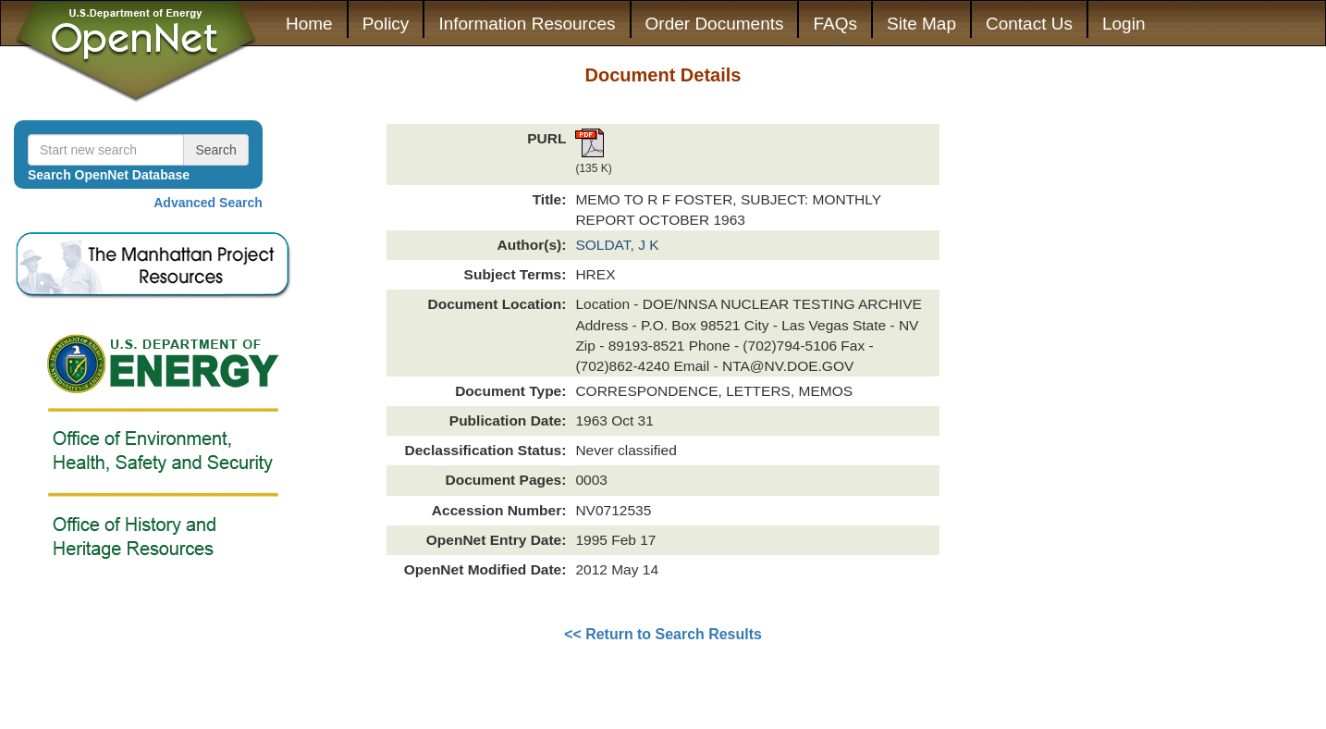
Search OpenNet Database (109, 174)
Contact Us (1029, 23)
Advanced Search (208, 202)
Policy (386, 23)
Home (309, 23)
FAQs (835, 23)
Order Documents (714, 23)
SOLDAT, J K (616, 245)
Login (1124, 23)
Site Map (921, 23)
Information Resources (526, 23)
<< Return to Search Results (663, 634)
